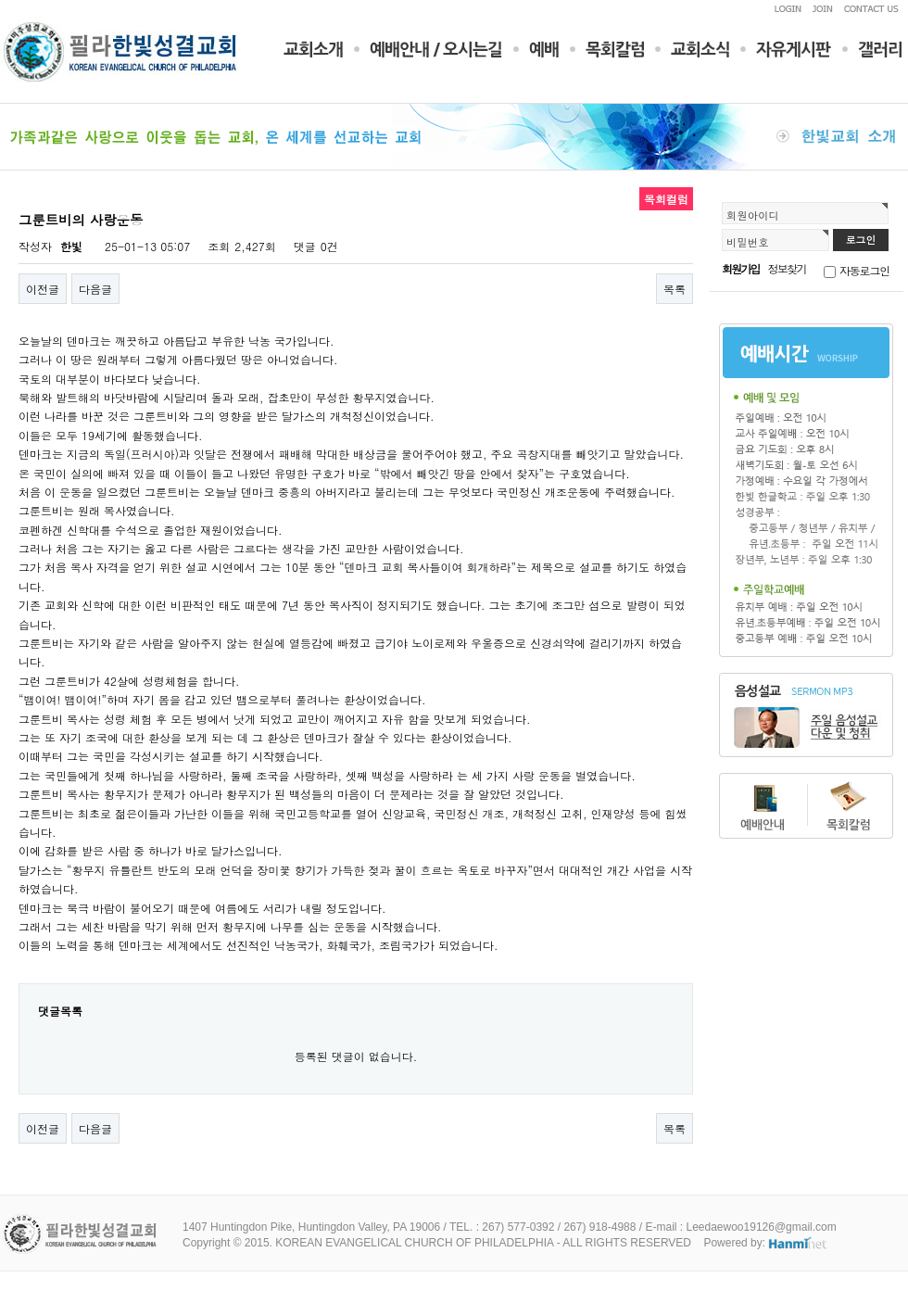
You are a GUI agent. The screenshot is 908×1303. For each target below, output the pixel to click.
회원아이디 (752, 215)
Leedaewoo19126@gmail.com (761, 1227)
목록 (674, 289)
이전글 (42, 289)
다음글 (95, 289)
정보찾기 (787, 268)
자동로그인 (864, 270)
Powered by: (765, 1242)
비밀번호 (747, 241)
